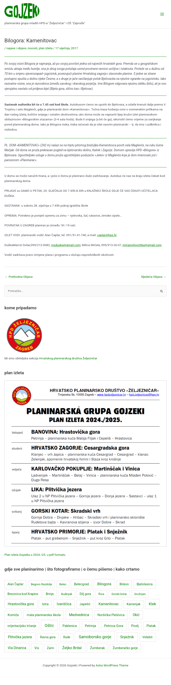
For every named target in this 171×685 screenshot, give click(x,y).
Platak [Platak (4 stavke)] (151, 626)
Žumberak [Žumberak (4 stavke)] (97, 648)
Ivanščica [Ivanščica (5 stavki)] (64, 604)
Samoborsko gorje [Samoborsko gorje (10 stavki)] (95, 636)
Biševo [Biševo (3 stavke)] (124, 584)
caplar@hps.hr (107, 235)
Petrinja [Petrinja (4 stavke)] (90, 626)
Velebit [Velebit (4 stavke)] (147, 637)
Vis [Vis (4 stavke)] (36, 648)
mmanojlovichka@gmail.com (142, 245)
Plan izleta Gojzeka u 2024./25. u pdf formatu (34, 554)
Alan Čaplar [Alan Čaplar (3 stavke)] (15, 584)
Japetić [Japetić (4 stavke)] (85, 604)
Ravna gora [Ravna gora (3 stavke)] (48, 637)
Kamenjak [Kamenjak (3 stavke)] (133, 604)
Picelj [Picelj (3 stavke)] (135, 626)
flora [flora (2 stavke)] (101, 594)
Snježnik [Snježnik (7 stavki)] (127, 637)
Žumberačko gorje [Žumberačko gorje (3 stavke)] (125, 648)
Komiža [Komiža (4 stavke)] (13, 615)
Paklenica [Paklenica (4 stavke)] (69, 626)
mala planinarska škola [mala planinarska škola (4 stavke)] (44, 615)
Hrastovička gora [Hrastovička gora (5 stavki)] (21, 604)
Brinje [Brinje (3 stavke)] (50, 594)
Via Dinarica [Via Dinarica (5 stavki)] (17, 648)
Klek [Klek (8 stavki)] (152, 604)
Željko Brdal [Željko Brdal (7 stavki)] (72, 648)
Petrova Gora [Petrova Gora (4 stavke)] (113, 626)
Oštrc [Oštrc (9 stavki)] (49, 625)
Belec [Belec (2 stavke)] (62, 584)
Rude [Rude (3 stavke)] (66, 637)
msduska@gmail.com (65, 245)
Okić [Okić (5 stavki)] (136, 615)
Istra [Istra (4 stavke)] (45, 604)
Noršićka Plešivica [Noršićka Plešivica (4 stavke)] (110, 615)
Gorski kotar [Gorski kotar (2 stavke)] (119, 594)
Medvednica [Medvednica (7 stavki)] (79, 615)
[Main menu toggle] (162, 14)
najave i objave (16, 48)
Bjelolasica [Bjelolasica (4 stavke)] (145, 584)
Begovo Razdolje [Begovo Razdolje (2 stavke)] (41, 584)
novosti (32, 48)
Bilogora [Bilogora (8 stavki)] (104, 584)
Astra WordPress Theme (112, 665)
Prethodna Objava (19, 276)
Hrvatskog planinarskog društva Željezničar (68, 358)
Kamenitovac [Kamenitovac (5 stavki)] (109, 604)
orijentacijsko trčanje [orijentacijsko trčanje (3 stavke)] (22, 626)
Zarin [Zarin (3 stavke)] (50, 648)
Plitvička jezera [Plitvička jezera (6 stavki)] (20, 637)
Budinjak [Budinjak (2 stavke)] (66, 594)
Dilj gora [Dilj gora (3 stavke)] (85, 594)
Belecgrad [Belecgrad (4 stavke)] (81, 584)
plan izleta (45, 48)
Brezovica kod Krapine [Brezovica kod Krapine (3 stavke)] (23, 594)
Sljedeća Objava (153, 276)
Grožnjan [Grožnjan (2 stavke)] (140, 594)
